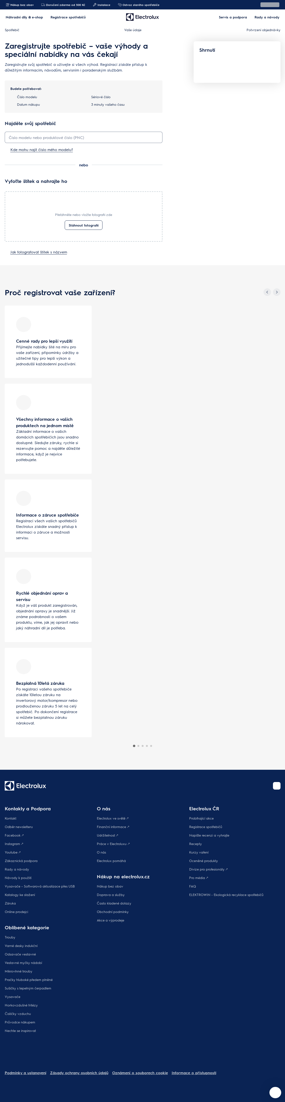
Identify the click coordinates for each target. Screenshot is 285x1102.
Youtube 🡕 (13, 852)
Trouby (10, 937)
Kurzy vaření (198, 852)
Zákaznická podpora (21, 860)
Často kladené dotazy (114, 903)
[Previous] (267, 292)
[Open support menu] (275, 1092)
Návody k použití (18, 877)
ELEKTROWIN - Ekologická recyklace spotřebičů (226, 894)
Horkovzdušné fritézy (21, 1005)
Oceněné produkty (203, 860)
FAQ (192, 886)
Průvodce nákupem (20, 1022)
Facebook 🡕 (14, 835)
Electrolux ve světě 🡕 (112, 818)
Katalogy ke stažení (20, 894)
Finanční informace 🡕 (113, 826)
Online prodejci (16, 911)
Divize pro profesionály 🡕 (208, 869)
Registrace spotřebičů (205, 826)
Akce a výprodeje (110, 920)
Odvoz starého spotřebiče (138, 5)
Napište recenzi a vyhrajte (209, 835)
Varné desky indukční (21, 945)
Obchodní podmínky (113, 911)
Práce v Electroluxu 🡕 (113, 843)
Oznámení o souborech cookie (140, 1072)
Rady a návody (17, 869)
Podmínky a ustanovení (25, 1072)
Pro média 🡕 (198, 877)
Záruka (10, 903)
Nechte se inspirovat (20, 1030)
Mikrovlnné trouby (18, 971)
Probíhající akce (201, 818)
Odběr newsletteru (19, 826)
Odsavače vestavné (20, 954)
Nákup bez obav (20, 5)
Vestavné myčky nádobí (23, 962)
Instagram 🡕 (14, 843)
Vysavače (12, 996)
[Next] (277, 292)
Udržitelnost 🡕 (107, 835)
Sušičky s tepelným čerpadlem (28, 988)
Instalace (101, 5)
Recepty (195, 843)
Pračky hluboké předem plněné (29, 979)
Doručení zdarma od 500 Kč (63, 5)
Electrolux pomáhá (111, 860)
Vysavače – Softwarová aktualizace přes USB (40, 886)
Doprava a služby (111, 894)
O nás (101, 852)
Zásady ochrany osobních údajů (79, 1072)
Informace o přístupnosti (194, 1072)
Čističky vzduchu (18, 1013)
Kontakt (10, 818)
